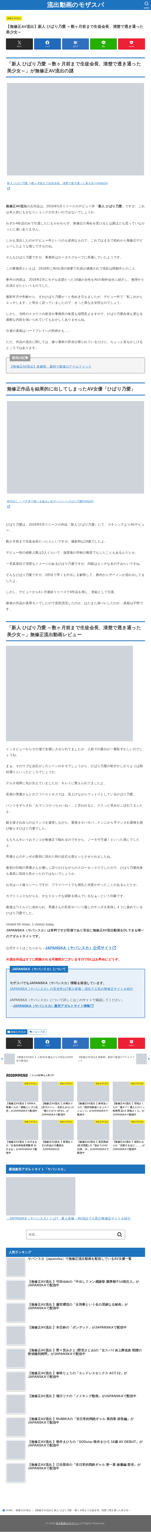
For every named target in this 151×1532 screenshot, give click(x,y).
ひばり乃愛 (39, 1031)
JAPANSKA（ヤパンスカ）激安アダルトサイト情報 (51, 1006)
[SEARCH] (146, 5)
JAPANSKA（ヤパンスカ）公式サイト (78, 948)
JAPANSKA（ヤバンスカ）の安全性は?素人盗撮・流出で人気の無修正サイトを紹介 (71, 988)
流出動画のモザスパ (75, 4)
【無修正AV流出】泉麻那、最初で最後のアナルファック (51, 366)
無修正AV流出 (14, 18)
